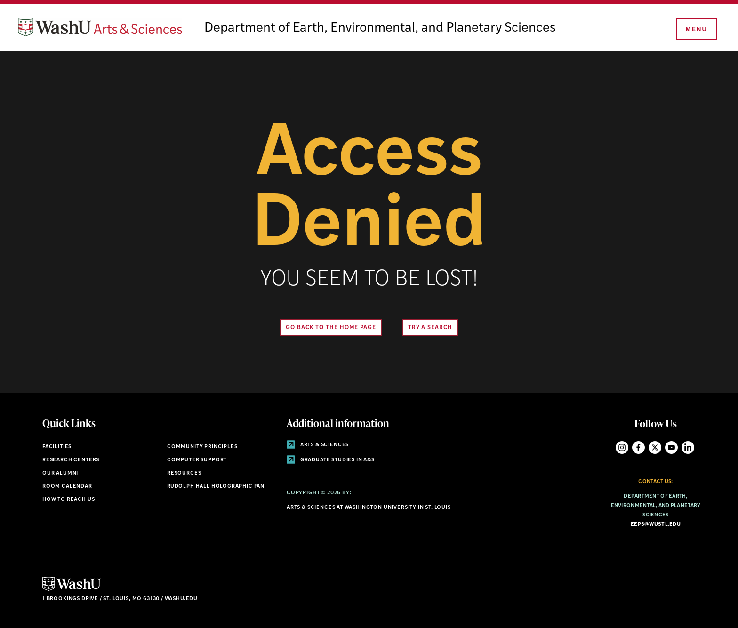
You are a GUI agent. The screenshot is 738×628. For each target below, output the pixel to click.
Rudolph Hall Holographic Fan (216, 486)
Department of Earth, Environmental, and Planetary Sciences (380, 28)
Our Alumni (60, 473)
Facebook (638, 447)
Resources (184, 473)
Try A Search (430, 327)
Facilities (57, 447)
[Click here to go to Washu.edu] (71, 589)
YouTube (671, 447)
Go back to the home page (331, 327)
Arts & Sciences (318, 445)
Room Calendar (67, 486)
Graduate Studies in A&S (331, 460)
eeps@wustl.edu (656, 524)
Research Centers (70, 460)
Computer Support (197, 460)
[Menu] (695, 29)
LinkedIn (687, 447)
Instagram (622, 447)
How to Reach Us (68, 499)
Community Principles (202, 447)
